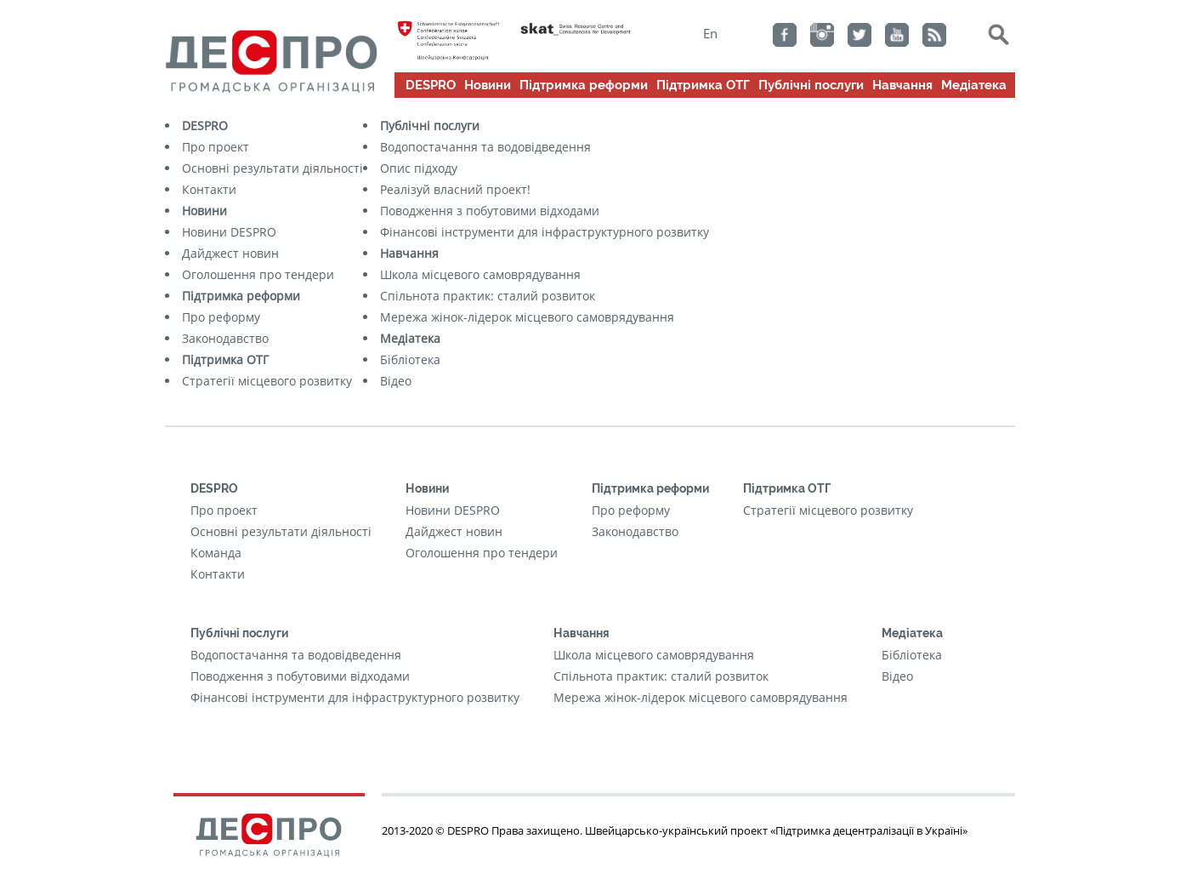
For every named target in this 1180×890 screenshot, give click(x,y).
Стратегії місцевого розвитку (267, 381)
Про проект (215, 147)
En (710, 33)
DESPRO (431, 85)
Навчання (902, 85)
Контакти (209, 189)
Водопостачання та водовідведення (485, 147)
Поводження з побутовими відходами (489, 211)
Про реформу (221, 317)
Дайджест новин (230, 253)
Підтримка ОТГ (703, 85)
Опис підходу (418, 168)
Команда (215, 553)
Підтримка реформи (583, 85)
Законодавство (225, 338)
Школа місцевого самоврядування (480, 274)
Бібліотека (410, 359)
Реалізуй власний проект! (455, 189)
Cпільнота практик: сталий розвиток (487, 296)
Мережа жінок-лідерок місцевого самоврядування (527, 317)
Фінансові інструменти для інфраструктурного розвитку (544, 232)
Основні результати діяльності (272, 168)
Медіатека (974, 85)
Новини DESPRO (229, 232)
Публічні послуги (811, 85)
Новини (487, 85)
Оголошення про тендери (258, 274)
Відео (395, 381)
